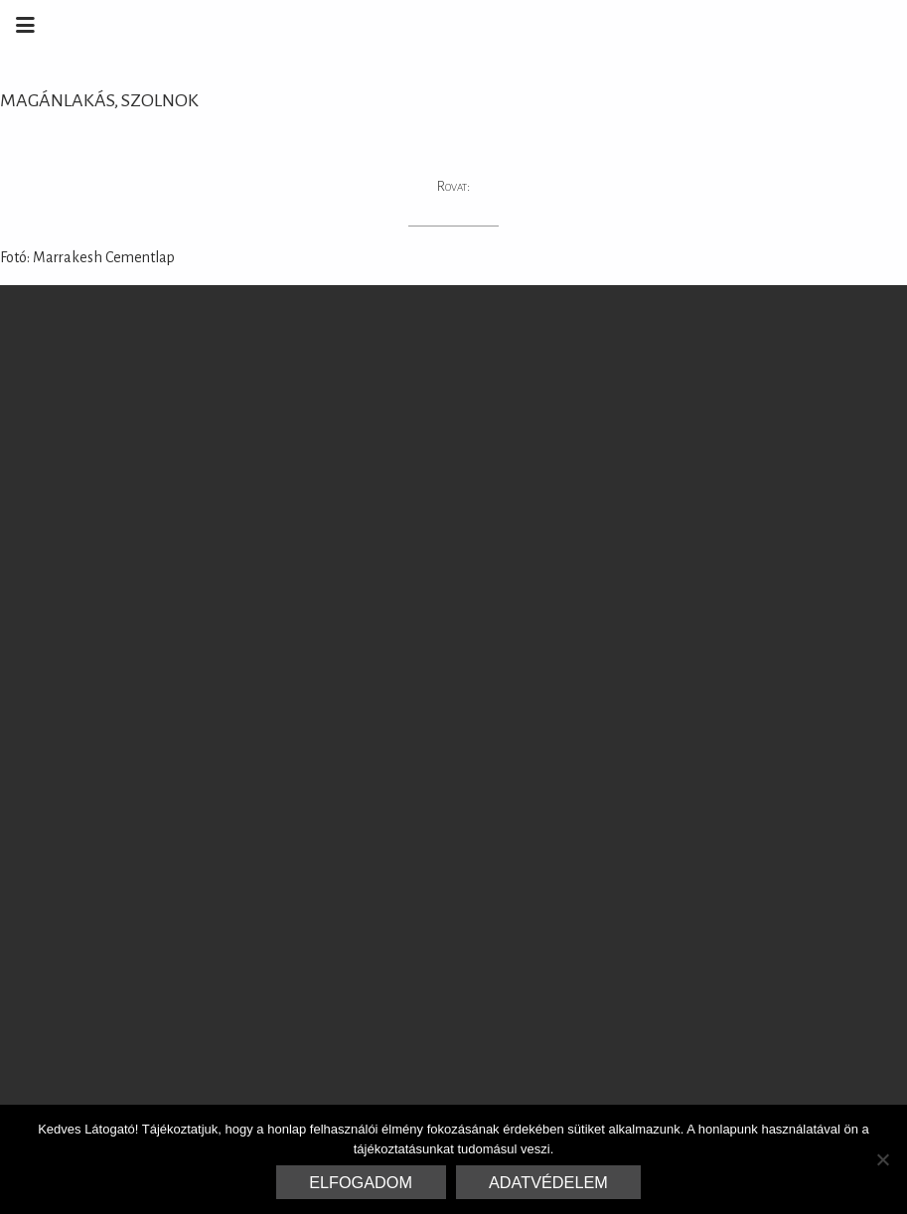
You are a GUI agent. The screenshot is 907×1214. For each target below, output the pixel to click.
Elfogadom (360, 1182)
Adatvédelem (548, 1182)
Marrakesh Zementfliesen (756, 25)
